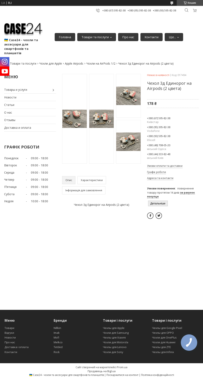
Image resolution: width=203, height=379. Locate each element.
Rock (57, 352)
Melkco (58, 342)
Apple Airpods (74, 63)
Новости (10, 97)
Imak (57, 333)
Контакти (151, 37)
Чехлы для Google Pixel (167, 328)
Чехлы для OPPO (163, 333)
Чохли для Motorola (115, 342)
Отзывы (9, 120)
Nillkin (57, 328)
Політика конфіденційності (157, 375)
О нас (8, 112)
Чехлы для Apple (113, 328)
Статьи (9, 105)
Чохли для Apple (50, 63)
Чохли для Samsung (116, 333)
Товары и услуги (15, 90)
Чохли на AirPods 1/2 (100, 63)
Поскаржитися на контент (122, 375)
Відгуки (9, 333)
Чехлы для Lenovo (115, 347)
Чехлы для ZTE (161, 347)
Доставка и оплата (17, 128)
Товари (9, 328)
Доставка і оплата (17, 347)
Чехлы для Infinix (163, 352)
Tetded (58, 347)
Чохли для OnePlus (164, 337)
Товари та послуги (95, 37)
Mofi (56, 337)
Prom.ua (122, 367)
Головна (65, 37)
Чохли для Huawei (163, 342)
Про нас (128, 37)
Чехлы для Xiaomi (114, 337)
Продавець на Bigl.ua (102, 371)
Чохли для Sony (113, 352)
